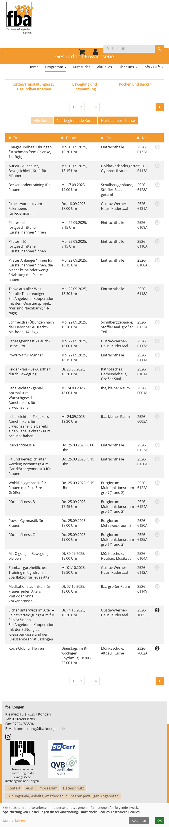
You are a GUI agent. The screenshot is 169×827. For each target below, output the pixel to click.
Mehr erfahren (14, 820)
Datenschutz (73, 787)
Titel (14, 137)
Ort (106, 137)
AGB (29, 787)
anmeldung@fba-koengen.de (41, 728)
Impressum (48, 787)
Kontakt (13, 787)
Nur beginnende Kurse (75, 120)
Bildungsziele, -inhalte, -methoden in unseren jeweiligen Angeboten (63, 794)
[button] (95, 52)
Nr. (142, 137)
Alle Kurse (42, 120)
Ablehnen (139, 820)
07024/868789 (23, 718)
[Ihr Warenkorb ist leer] (82, 52)
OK (159, 820)
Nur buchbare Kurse (118, 120)
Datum (69, 137)
